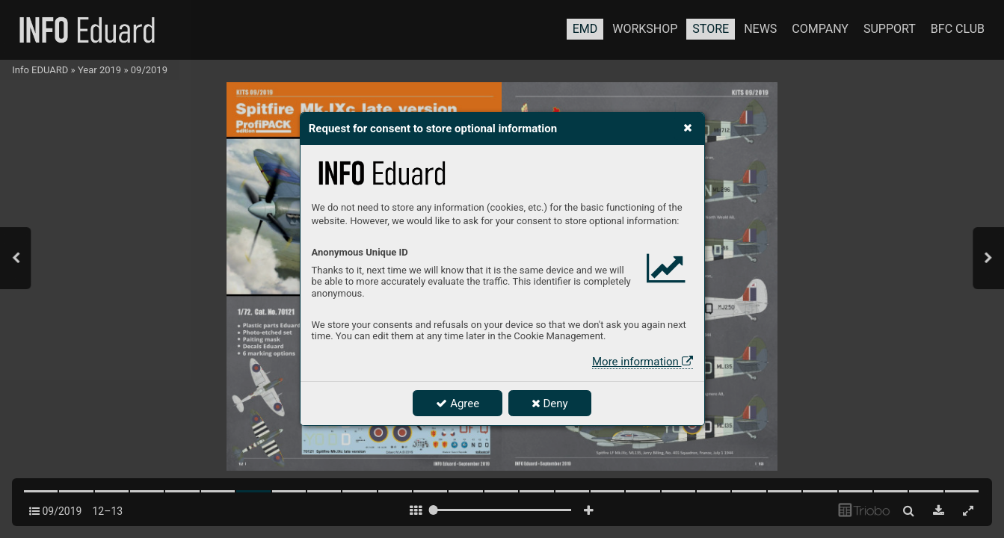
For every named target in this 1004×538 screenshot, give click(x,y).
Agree (457, 403)
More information (642, 361)
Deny (550, 403)
